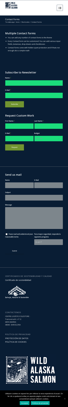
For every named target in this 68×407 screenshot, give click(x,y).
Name (8, 78)
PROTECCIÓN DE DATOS (16, 338)
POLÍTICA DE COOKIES (15, 341)
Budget (37, 133)
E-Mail (8, 90)
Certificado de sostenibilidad (18, 280)
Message (9, 205)
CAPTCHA (33, 50)
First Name (10, 121)
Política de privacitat (40, 403)
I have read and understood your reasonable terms (19, 235)
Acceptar (24, 403)
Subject (8, 192)
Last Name (39, 121)
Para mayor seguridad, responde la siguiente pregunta (47, 235)
